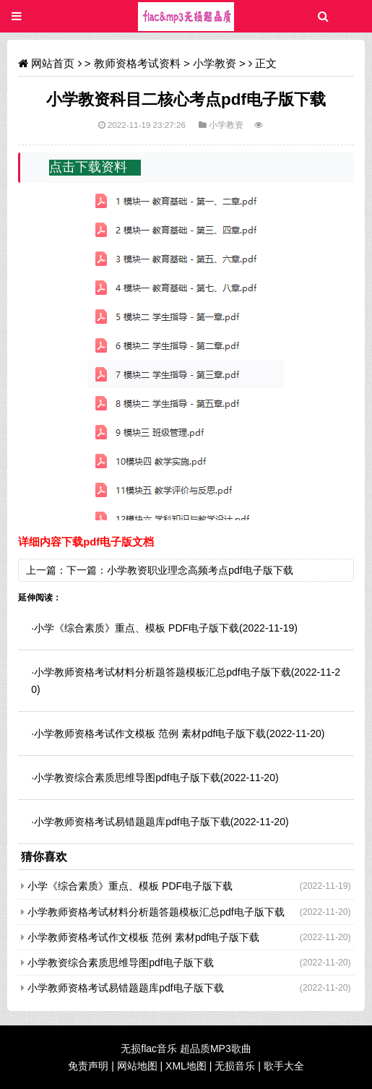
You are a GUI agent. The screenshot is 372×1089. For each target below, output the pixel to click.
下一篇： (86, 570)
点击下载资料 (88, 167)
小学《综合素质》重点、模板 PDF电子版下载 (136, 628)
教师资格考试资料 (137, 63)
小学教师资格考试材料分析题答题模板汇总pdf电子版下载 (162, 672)
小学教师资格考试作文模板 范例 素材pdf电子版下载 (150, 733)
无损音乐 (235, 1066)
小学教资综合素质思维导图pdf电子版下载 (127, 777)
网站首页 (52, 63)
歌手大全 (284, 1066)
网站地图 (137, 1066)
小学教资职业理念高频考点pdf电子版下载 (200, 570)
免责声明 (88, 1066)
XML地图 (186, 1066)
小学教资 (214, 63)
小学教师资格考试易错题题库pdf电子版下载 (132, 821)
